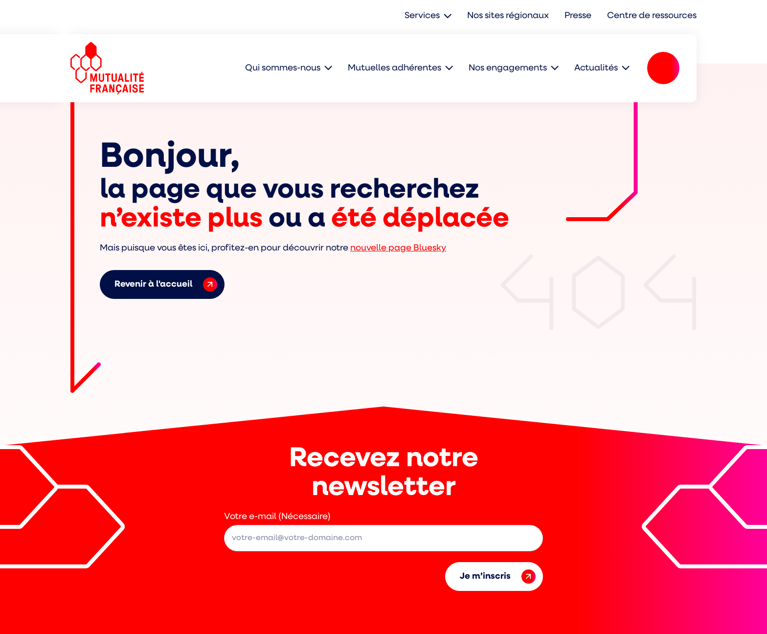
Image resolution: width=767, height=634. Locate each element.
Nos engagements (508, 68)
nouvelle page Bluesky (398, 248)
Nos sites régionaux (508, 16)
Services (422, 16)
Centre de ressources (652, 16)
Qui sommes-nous (282, 68)
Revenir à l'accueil (165, 284)
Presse (577, 16)
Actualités (596, 68)
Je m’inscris (498, 576)
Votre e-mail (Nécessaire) (277, 516)
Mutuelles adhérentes (394, 68)
